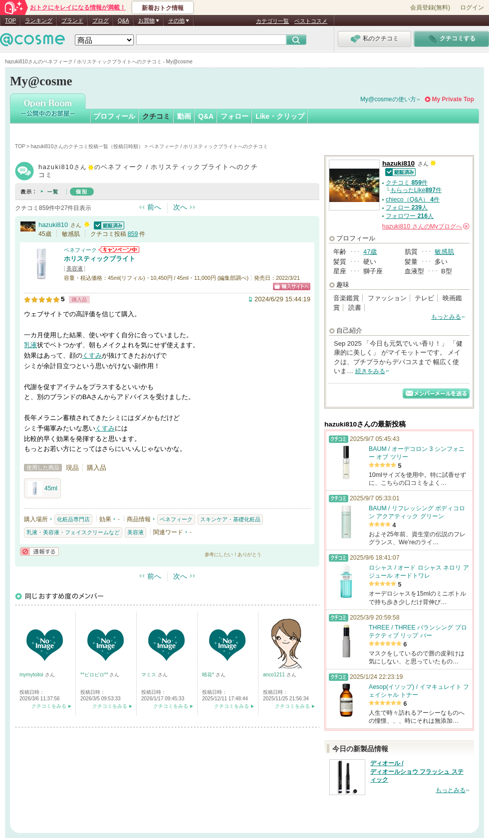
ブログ (100, 20)
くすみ (92, 355)
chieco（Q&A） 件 (413, 199)
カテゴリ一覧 (272, 21)
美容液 (74, 268)
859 (133, 233)
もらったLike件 (416, 190)
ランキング (38, 20)
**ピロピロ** (94, 674)
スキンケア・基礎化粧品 (230, 519)
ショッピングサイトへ (291, 286)
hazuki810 (53, 224)
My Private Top (453, 99)
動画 (184, 116)
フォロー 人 (407, 207)
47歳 (370, 251)
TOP (10, 20)
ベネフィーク (80, 250)
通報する (39, 551)
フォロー (234, 116)
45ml (42, 488)
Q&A (123, 20)
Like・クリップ (279, 116)
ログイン (472, 7)
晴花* (209, 674)
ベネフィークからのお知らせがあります (119, 249)
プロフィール (114, 116)
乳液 (30, 345)
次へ (180, 207)
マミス (149, 674)
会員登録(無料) (430, 7)
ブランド (72, 20)
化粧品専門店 (73, 519)
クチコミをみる (48, 706)
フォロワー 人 (410, 215)
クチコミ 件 (407, 182)
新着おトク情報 (163, 7)
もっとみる (446, 316)
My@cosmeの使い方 (388, 99)
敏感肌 (444, 251)
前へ (154, 207)
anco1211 (274, 674)
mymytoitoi (32, 674)
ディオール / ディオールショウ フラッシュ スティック (417, 772)
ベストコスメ (310, 21)
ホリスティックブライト (99, 258)
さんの (426, 226)
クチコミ (156, 116)
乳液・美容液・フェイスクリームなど (73, 532)
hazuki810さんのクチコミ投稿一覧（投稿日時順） (87, 146)
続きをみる (370, 371)
